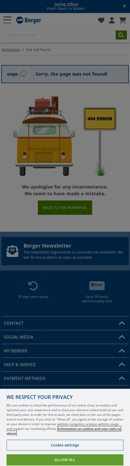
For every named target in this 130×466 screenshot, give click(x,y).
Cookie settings (65, 451)
